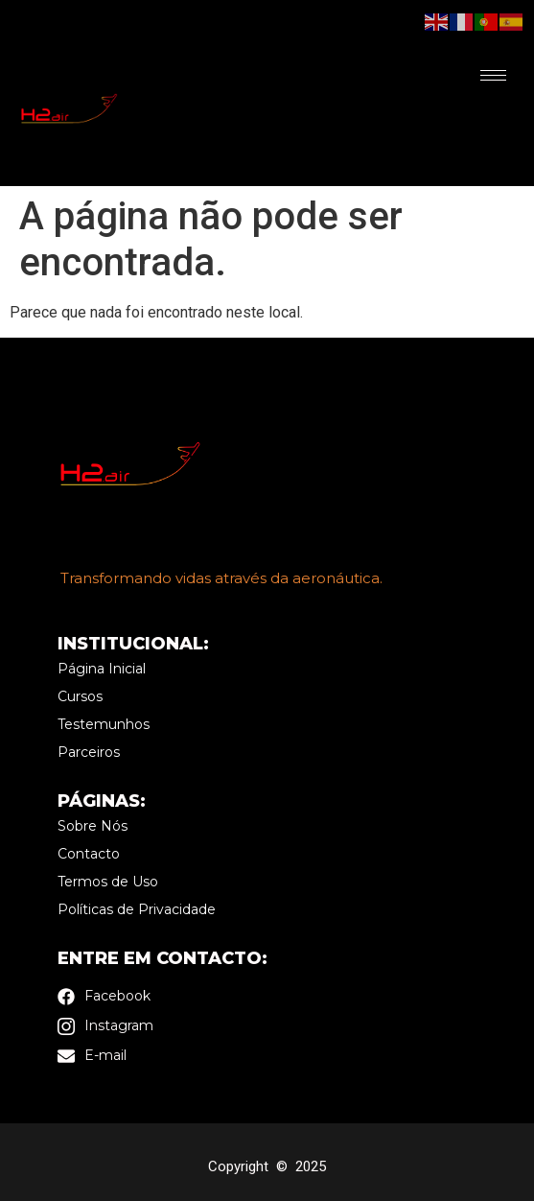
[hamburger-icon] (493, 75)
